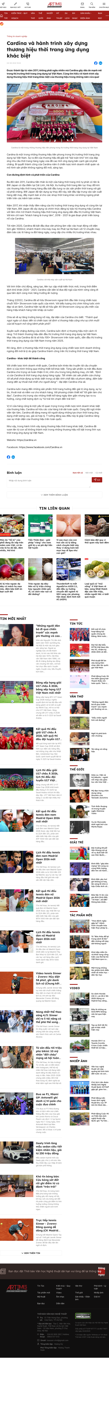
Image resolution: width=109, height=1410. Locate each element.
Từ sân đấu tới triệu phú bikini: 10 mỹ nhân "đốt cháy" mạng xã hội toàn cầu (49, 1054)
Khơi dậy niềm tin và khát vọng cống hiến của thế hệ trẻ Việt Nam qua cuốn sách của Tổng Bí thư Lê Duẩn (100, 958)
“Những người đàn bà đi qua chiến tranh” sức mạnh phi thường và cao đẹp (48, 632)
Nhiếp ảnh (78, 1061)
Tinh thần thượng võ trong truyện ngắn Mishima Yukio (99, 810)
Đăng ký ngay (101, 1271)
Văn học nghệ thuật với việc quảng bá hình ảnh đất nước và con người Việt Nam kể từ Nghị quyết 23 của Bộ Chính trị (100, 1073)
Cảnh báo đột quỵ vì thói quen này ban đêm (97, 541)
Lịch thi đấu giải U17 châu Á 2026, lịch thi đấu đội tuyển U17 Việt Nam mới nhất (47, 776)
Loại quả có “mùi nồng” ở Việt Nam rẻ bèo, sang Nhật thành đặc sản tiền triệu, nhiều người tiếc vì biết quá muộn (97, 590)
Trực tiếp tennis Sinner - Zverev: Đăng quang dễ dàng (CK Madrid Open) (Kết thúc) (47, 1227)
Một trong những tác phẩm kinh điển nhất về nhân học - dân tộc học (100, 971)
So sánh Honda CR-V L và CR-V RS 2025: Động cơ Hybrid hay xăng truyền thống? (99, 998)
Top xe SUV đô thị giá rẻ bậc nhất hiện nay (99, 1027)
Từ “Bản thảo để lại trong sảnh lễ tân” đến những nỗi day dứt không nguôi (100, 940)
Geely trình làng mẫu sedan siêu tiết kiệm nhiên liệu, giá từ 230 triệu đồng (49, 1148)
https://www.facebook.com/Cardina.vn (40, 447)
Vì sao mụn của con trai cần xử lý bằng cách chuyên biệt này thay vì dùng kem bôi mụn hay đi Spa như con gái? (67, 546)
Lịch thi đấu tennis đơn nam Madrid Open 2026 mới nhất (48, 857)
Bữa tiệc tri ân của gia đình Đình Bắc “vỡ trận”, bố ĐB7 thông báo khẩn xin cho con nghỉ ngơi (99, 901)
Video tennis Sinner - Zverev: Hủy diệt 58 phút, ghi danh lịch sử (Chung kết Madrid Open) (48, 980)
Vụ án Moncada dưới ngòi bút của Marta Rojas (99, 824)
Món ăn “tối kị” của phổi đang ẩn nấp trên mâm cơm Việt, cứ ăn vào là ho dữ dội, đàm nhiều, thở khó (11, 545)
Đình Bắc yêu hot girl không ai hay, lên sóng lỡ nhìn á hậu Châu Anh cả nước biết (99, 884)
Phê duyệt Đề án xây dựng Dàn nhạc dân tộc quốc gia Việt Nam (99, 664)
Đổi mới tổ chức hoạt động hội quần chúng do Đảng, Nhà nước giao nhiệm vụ (98, 634)
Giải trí (76, 842)
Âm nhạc (60, 1296)
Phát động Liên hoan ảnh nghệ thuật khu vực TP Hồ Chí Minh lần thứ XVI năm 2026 (99, 1103)
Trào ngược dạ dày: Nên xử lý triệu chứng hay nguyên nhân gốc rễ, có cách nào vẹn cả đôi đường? (40, 588)
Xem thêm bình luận (56, 495)
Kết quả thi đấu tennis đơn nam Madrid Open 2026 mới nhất (48, 816)
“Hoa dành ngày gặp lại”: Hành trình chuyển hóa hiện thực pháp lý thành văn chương (99, 925)
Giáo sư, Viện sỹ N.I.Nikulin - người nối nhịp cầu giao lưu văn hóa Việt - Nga (99, 780)
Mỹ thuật (41, 1296)
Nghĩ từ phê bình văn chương (99, 734)
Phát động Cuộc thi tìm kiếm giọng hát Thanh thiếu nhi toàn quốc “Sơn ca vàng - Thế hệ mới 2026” (100, 682)
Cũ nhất (99, 473)
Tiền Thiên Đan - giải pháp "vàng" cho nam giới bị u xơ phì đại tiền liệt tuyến (40, 544)
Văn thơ (76, 696)
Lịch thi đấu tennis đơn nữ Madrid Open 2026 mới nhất (48, 937)
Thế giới (77, 769)
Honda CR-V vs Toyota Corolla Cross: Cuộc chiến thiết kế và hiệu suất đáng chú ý (99, 1045)
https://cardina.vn (27, 440)
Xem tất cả (78, 473)
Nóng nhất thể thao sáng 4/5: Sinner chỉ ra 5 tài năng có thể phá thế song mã (48, 1018)
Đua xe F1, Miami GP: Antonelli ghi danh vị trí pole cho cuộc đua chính (48, 1099)
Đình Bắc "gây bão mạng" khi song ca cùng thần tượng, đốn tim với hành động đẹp (99, 868)
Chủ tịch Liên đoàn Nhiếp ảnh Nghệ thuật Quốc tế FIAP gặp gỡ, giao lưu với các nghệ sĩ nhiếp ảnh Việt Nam (100, 1089)
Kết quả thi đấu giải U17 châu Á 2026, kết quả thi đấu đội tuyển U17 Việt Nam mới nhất (48, 735)
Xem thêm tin (32, 1253)
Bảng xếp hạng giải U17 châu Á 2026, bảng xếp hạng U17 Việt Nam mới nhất (48, 687)
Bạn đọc (41, 1303)
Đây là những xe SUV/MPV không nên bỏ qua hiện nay (98, 1013)
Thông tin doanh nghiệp (17, 36)
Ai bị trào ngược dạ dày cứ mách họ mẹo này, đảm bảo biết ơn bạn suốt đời (11, 587)
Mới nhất (89, 473)
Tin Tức (76, 623)
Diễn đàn (60, 1303)
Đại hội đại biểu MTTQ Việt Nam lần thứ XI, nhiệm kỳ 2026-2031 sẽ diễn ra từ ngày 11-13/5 (100, 649)
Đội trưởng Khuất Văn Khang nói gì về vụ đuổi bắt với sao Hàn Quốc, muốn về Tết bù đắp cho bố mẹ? (99, 854)
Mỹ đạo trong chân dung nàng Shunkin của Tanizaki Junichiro (100, 794)
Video (75, 988)
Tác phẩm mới (81, 915)
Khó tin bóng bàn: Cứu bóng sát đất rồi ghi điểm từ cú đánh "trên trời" (47, 1181)
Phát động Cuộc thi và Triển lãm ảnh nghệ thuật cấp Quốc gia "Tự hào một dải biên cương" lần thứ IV (100, 1119)
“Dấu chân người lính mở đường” (99, 719)
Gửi (97, 479)
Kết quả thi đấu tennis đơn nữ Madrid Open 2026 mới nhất (48, 896)
